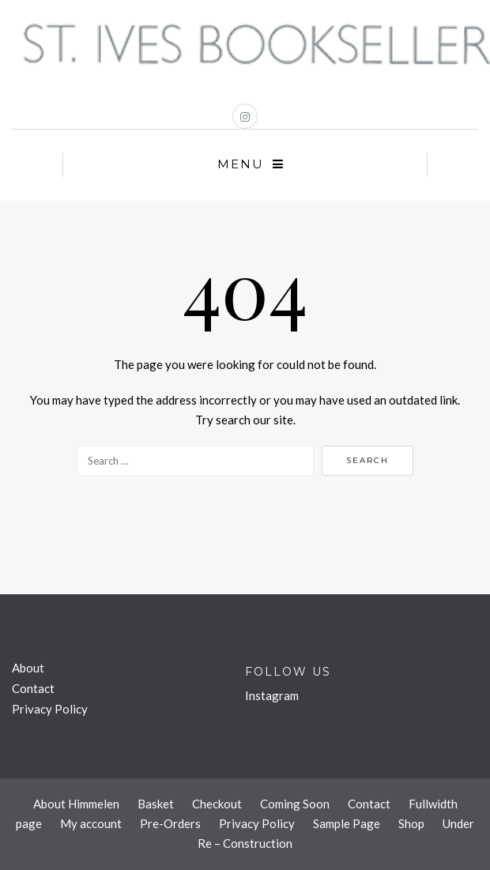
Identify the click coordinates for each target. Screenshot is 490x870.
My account (91, 823)
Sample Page (346, 823)
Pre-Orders (170, 823)
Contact (33, 688)
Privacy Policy (50, 709)
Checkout (217, 804)
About (28, 668)
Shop (411, 823)
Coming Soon (295, 804)
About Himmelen (76, 804)
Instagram (272, 695)
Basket (156, 804)
